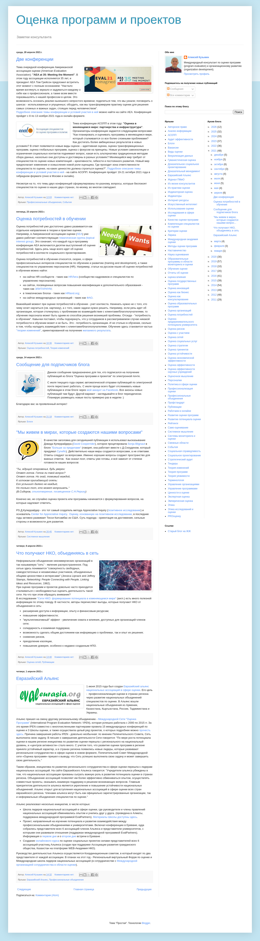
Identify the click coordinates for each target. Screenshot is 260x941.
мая (216, 188)
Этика (171, 505)
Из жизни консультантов (181, 183)
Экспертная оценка (179, 496)
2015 (214, 280)
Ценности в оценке (178, 492)
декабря (219, 154)
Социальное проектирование (184, 455)
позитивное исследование (124, 510)
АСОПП (172, 135)
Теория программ (178, 471)
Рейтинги (173, 423)
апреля (218, 192)
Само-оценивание (178, 427)
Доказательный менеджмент (184, 171)
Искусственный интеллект (182, 204)
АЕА (79, 233)
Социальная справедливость (184, 451)
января (218, 250)
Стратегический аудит (180, 459)
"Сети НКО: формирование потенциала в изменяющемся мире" (76, 598)
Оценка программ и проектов (98, 19)
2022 (214, 145)
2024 (214, 136)
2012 (214, 294)
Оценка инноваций (178, 288)
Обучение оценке (178, 268)
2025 (214, 131)
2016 (214, 275)
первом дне (49, 836)
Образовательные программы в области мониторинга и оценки (180, 261)
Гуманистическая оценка (182, 160)
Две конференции (34, 59)
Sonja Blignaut (136, 443)
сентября (219, 169)
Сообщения (175, 89)
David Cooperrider (84, 443)
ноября (218, 159)
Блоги (30, 421)
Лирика (172, 235)
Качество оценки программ (183, 219)
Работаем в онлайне (179, 411)
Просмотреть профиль (196, 74)
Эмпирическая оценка (180, 501)
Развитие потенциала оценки (184, 419)
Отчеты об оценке (178, 272)
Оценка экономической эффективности (181, 359)
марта (218, 241)
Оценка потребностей (38, 348)
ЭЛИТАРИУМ (43, 288)
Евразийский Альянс (37, 678)
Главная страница (84, 889)
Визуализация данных (180, 155)
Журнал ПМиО (176, 179)
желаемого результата (96, 330)
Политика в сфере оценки (182, 384)
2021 (214, 150)
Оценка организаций (179, 310)
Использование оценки (181, 208)
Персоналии (175, 380)
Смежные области (178, 442)
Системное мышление (38, 536)
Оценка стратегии (178, 345)
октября (219, 164)
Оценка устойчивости (180, 353)
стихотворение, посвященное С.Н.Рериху (58, 491)
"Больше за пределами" (66, 447)
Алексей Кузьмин (198, 57)
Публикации (48, 662)
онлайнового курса (48, 840)
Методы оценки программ (182, 246)
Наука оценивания (178, 254)
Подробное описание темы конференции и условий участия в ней (57, 112)
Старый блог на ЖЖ (179, 531)
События (67, 202)
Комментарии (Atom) (47, 895)
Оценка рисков (176, 328)
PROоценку (174, 516)
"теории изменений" (28, 330)
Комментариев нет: (65, 197)
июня (217, 183)
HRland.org (72, 293)
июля (217, 178)
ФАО (90, 297)
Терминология (176, 480)
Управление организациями (183, 484)
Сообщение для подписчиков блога (53, 364)
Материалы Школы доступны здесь (115, 816)
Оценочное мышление (180, 376)
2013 (214, 290)
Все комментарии (178, 95)
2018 (214, 266)
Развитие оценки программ (183, 415)
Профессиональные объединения (44, 202)
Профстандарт (176, 402)
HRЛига (73, 276)
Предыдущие (144, 889)
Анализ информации (179, 131)
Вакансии (173, 147)
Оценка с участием (178, 333)
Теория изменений (59, 348)
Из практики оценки (179, 187)
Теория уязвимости (179, 476)
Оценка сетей (34, 662)
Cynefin (61, 451)
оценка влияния (177, 277)
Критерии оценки (177, 231)
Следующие (24, 889)
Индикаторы (175, 196)
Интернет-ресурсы (178, 200)
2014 (214, 285)
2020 (214, 256)
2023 (214, 141)
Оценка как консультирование (178, 298)
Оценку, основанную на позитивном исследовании (100, 514)
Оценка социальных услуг (182, 341)
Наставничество (177, 250)
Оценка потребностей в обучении (51, 218)
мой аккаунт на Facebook (102, 389)
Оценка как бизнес (178, 292)
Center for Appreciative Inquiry (49, 514)
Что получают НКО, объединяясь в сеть (57, 553)
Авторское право (177, 127)
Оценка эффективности (181, 365)
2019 (214, 261)
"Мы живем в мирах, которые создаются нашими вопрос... (226, 220)
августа (218, 173)
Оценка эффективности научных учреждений (181, 370)
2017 (214, 271)
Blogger (146, 923)
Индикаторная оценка (180, 192)
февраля (219, 246)
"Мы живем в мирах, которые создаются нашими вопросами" (79, 432)
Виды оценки (175, 151)
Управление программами (182, 488)
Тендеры (173, 463)
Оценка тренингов (178, 349)
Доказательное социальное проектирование (183, 165)
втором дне (69, 836)
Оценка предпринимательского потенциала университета (182, 322)
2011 (214, 299)
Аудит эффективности (180, 139)
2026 (214, 127)
